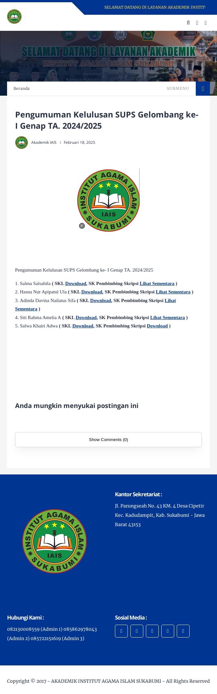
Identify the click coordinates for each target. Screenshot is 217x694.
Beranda (22, 88)
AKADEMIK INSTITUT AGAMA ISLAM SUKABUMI (106, 681)
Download (75, 283)
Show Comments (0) (108, 439)
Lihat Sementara (157, 283)
